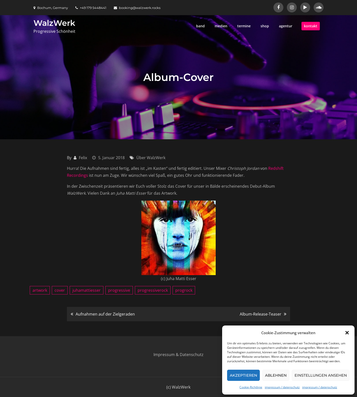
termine (244, 26)
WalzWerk (54, 23)
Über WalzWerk (151, 157)
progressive (119, 290)
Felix (83, 157)
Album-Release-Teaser (260, 314)
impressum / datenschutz (282, 387)
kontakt (310, 26)
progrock (183, 290)
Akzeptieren (243, 375)
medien (221, 26)
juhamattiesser (86, 290)
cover (60, 290)
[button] (347, 332)
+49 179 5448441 (90, 8)
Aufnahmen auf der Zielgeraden (105, 314)
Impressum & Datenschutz (178, 354)
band (200, 26)
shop (265, 26)
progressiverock (153, 290)
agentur (285, 26)
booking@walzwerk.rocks (137, 8)
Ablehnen (276, 375)
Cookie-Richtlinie (250, 387)
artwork (39, 290)
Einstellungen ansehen (321, 375)
